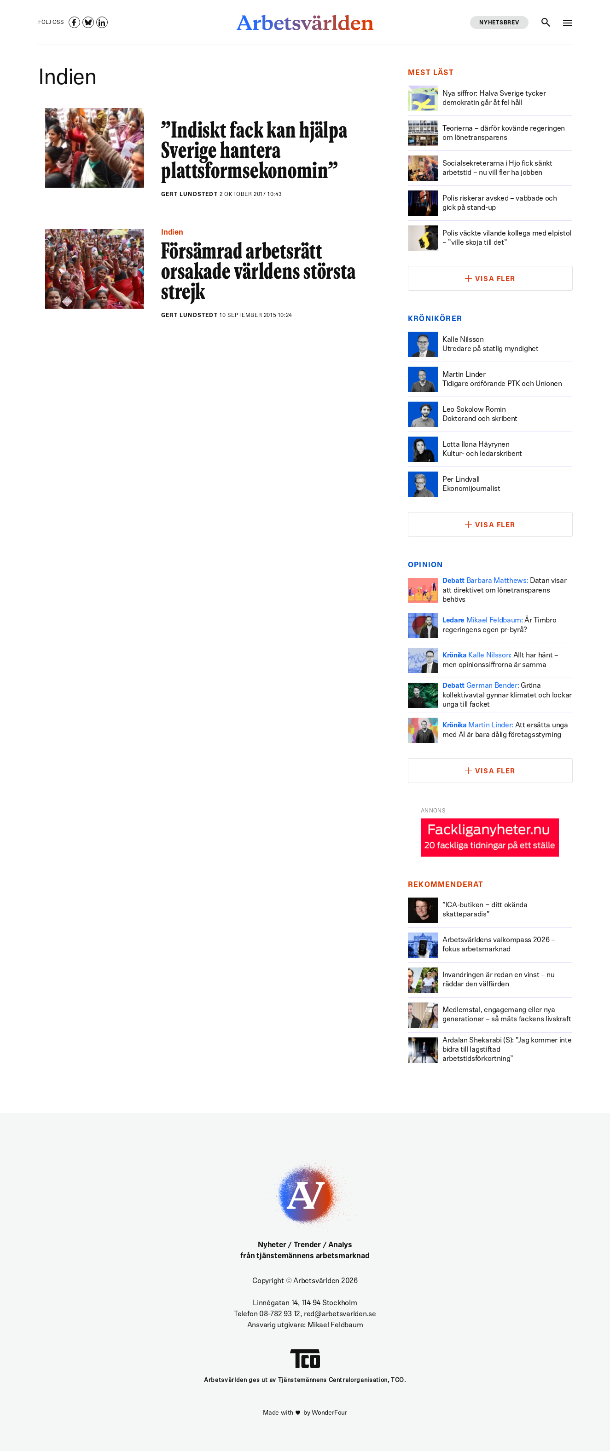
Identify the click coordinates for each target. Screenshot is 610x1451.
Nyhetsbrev (499, 23)
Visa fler (495, 279)
